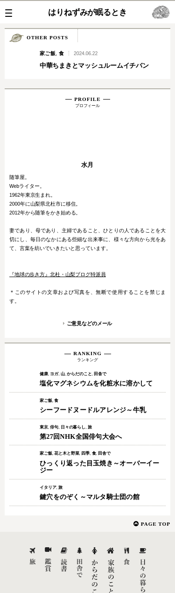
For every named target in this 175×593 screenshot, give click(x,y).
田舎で (100, 340)
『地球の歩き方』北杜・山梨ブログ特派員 (57, 240)
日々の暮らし (73, 393)
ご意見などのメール (89, 290)
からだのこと (79, 340)
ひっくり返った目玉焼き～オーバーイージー (100, 433)
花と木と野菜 (66, 419)
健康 (44, 340)
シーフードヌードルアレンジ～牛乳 (93, 376)
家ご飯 (48, 53)
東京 (44, 393)
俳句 (54, 393)
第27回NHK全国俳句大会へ (81, 403)
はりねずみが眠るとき (87, 12)
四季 (85, 419)
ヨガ (54, 340)
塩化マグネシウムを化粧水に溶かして (96, 349)
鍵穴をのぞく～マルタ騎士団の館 (90, 463)
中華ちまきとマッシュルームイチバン (94, 65)
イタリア (48, 453)
